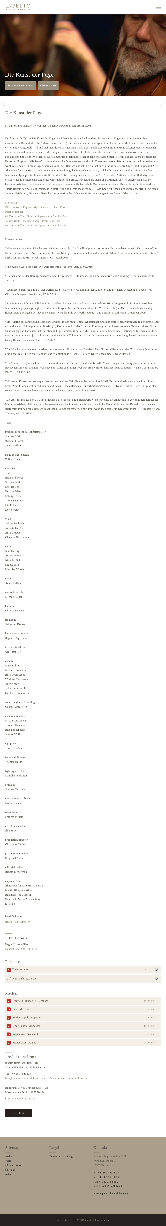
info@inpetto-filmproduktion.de (24, 1078)
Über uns (10, 1170)
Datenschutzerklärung (61, 1156)
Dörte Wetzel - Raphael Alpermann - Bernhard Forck (36, 207)
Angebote (48, 85)
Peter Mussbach (14, 211)
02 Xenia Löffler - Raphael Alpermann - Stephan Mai (36, 225)
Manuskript (12, 202)
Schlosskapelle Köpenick (27, 1017)
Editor (18, 1113)
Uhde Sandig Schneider (26, 1025)
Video (8, 1160)
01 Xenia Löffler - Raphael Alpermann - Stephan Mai (36, 216)
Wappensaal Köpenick (25, 1034)
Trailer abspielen (21, 85)
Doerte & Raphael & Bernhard (30, 1000)
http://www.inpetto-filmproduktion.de (66, 1078)
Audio (8, 1156)
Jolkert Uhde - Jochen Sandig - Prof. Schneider (32, 221)
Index (8, 1174)
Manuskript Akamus (24, 1042)
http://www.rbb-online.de (20, 1098)
